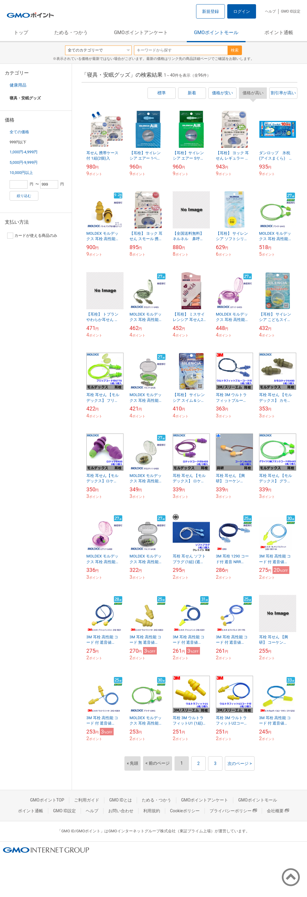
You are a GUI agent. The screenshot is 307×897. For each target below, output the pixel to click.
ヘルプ (270, 11)
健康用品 (18, 85)
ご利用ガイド (86, 800)
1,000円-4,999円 (23, 152)
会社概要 (278, 810)
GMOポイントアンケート (141, 32)
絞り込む (24, 196)
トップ (21, 32)
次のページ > (240, 763)
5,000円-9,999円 (23, 162)
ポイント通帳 (278, 32)
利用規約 (151, 810)
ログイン (241, 11)
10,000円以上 (21, 172)
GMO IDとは (120, 800)
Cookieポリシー (185, 810)
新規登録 (210, 11)
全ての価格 (19, 132)
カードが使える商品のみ (32, 236)
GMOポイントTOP (47, 800)
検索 (235, 50)
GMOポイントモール (216, 32)
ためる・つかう (71, 32)
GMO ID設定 (290, 11)
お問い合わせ (120, 810)
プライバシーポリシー (233, 810)
